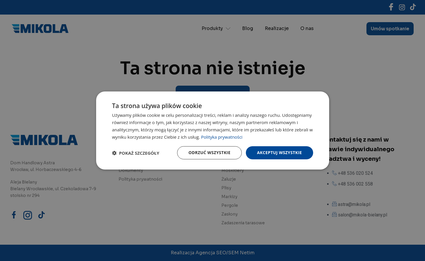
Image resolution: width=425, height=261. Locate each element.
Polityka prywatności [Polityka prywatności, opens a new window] (222, 137)
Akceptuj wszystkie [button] (279, 152)
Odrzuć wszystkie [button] (209, 152)
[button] (135, 153)
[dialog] (212, 130)
